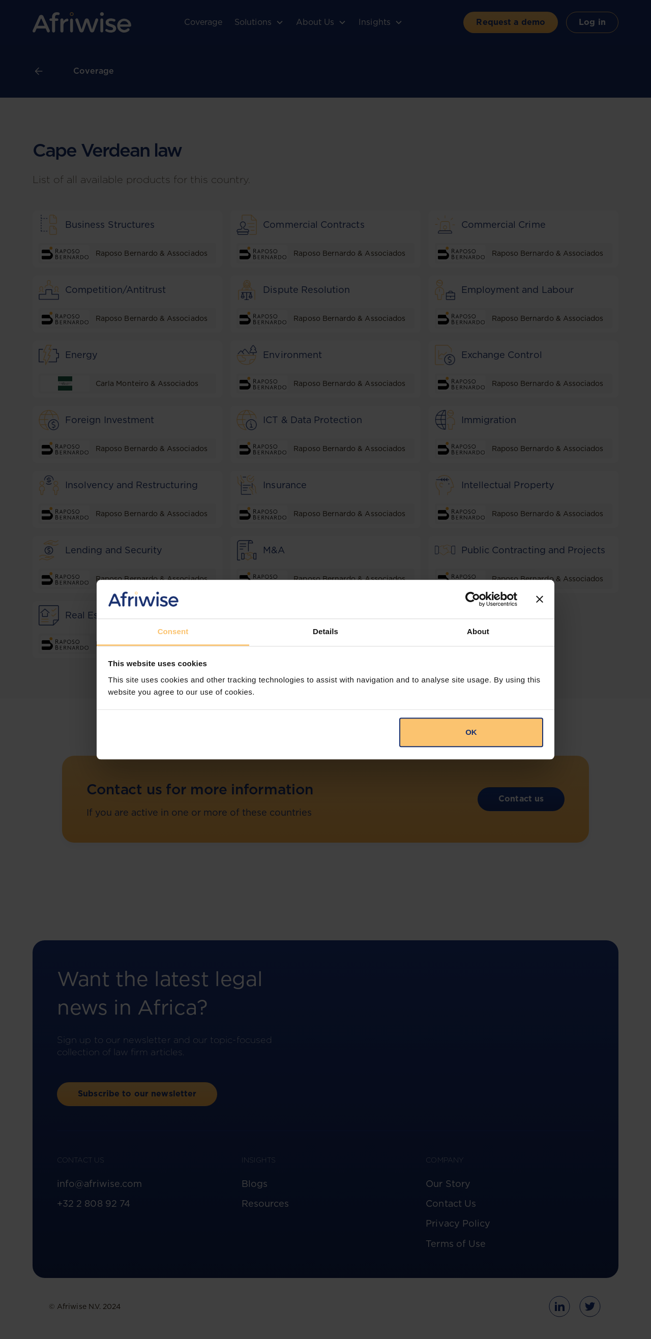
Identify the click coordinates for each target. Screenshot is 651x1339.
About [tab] (478, 632)
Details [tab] (325, 632)
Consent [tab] (173, 632)
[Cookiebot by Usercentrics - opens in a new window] (472, 599)
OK (471, 732)
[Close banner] (539, 599)
